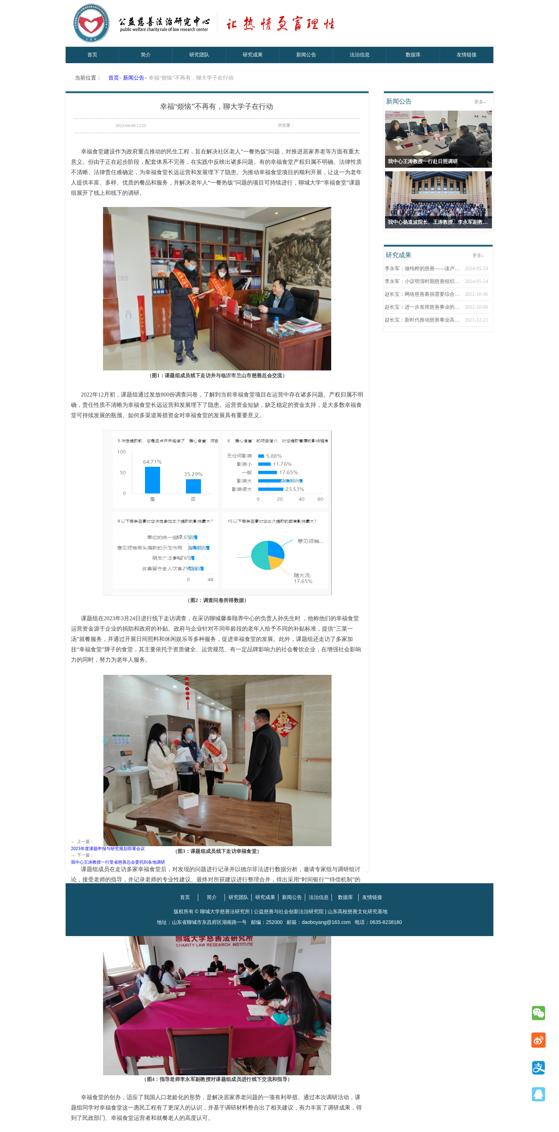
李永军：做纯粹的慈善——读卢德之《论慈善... (423, 268)
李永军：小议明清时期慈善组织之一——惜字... (423, 281)
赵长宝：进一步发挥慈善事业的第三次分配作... (423, 307)
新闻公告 (133, 78)
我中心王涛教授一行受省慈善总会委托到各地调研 (118, 862)
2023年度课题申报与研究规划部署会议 (108, 848)
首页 (113, 78)
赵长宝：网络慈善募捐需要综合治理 (423, 294)
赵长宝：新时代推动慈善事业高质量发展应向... (423, 320)
